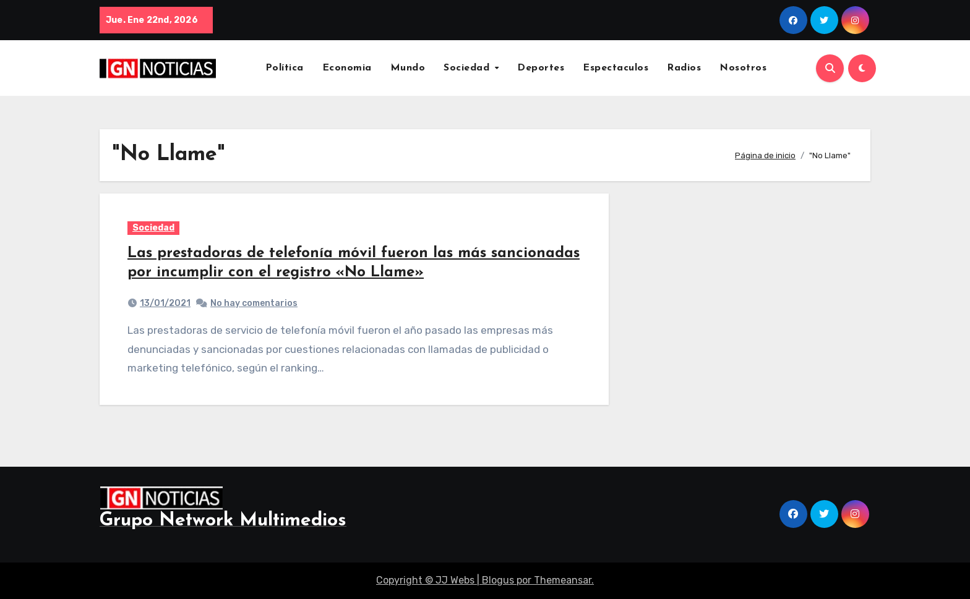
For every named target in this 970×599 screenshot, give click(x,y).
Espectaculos (615, 68)
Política (284, 68)
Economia (347, 68)
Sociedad (468, 68)
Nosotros (742, 68)
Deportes (540, 68)
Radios (684, 68)
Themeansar (562, 580)
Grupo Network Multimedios (223, 520)
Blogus (498, 580)
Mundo (408, 68)
